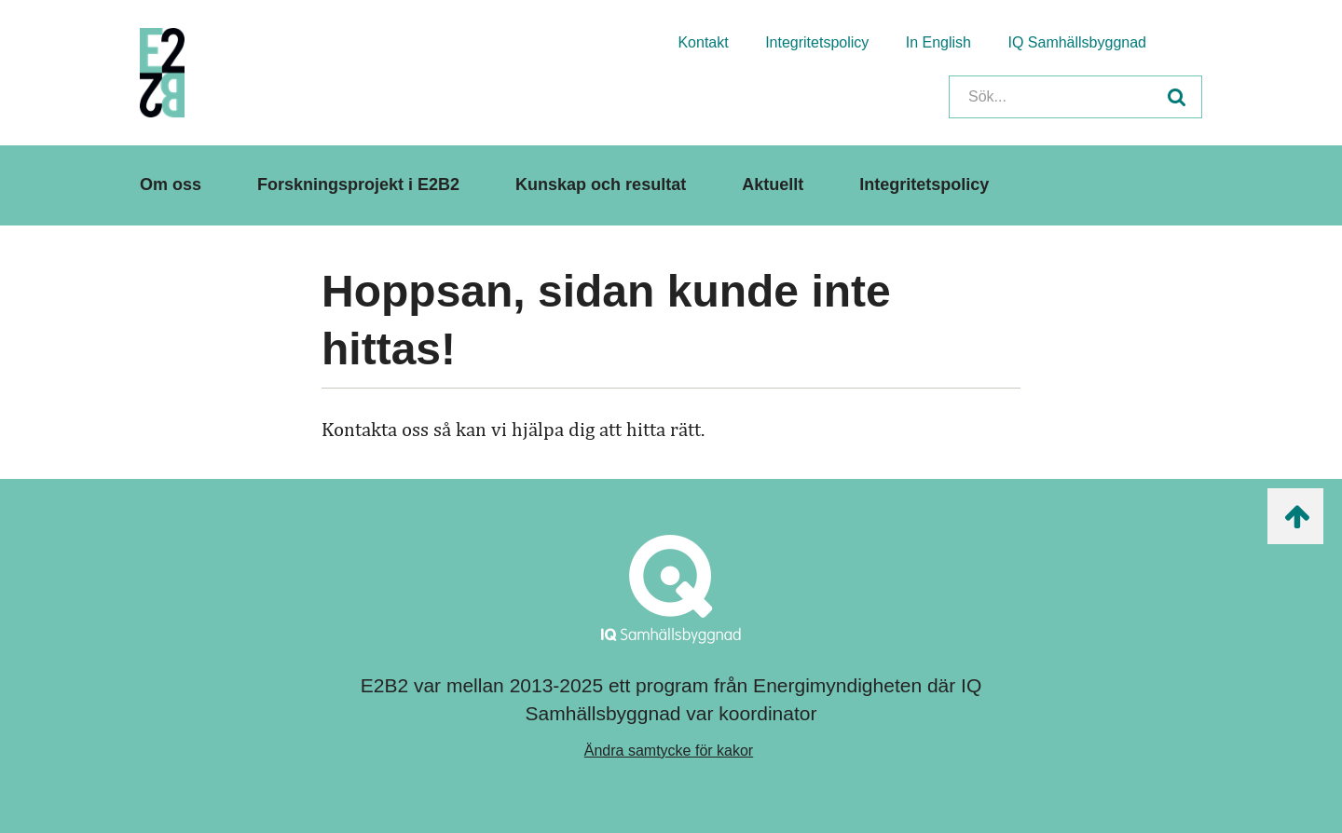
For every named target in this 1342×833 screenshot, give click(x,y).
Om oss (170, 184)
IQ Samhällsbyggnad (1076, 42)
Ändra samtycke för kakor (668, 750)
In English (938, 42)
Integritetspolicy (817, 42)
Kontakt (703, 42)
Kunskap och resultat (600, 184)
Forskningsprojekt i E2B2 (358, 184)
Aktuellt (772, 184)
